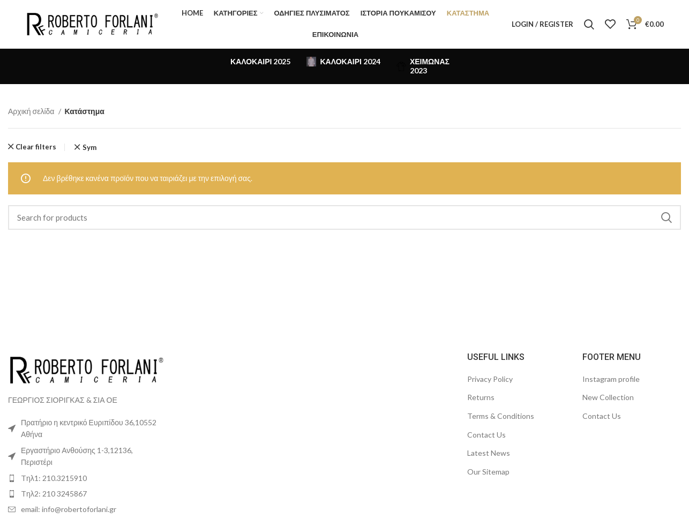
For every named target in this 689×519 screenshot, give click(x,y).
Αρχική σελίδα (32, 111)
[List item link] (86, 478)
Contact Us (486, 434)
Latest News (488, 452)
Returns (481, 397)
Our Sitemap (488, 471)
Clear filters (36, 147)
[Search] (589, 24)
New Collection (608, 397)
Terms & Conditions (500, 415)
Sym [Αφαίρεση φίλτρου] (89, 147)
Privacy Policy (490, 378)
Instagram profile (611, 378)
